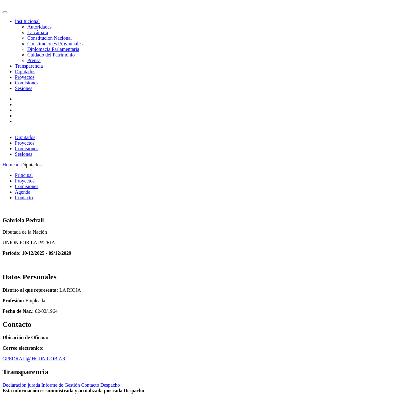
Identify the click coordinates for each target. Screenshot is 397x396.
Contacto (24, 197)
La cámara (37, 32)
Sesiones (23, 88)
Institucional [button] (27, 21)
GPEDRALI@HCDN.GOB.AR (33, 358)
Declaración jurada (21, 385)
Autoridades (39, 26)
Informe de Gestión (60, 385)
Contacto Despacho (100, 385)
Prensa (34, 60)
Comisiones (26, 82)
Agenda (22, 192)
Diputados (25, 71)
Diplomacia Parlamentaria (53, 49)
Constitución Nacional (49, 38)
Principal (24, 175)
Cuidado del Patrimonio (51, 54)
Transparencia (29, 66)
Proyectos (24, 77)
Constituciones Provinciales (55, 43)
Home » (11, 164)
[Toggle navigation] (4, 12)
